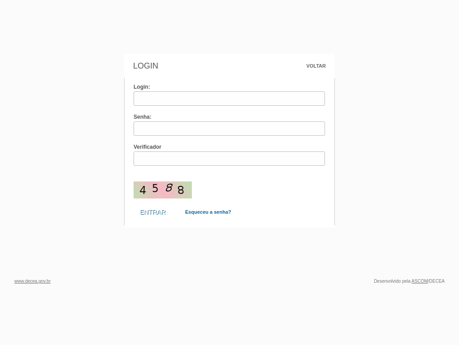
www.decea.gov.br (32, 281)
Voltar (316, 66)
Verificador (147, 147)
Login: (142, 87)
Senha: (143, 117)
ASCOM (419, 281)
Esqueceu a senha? (208, 212)
